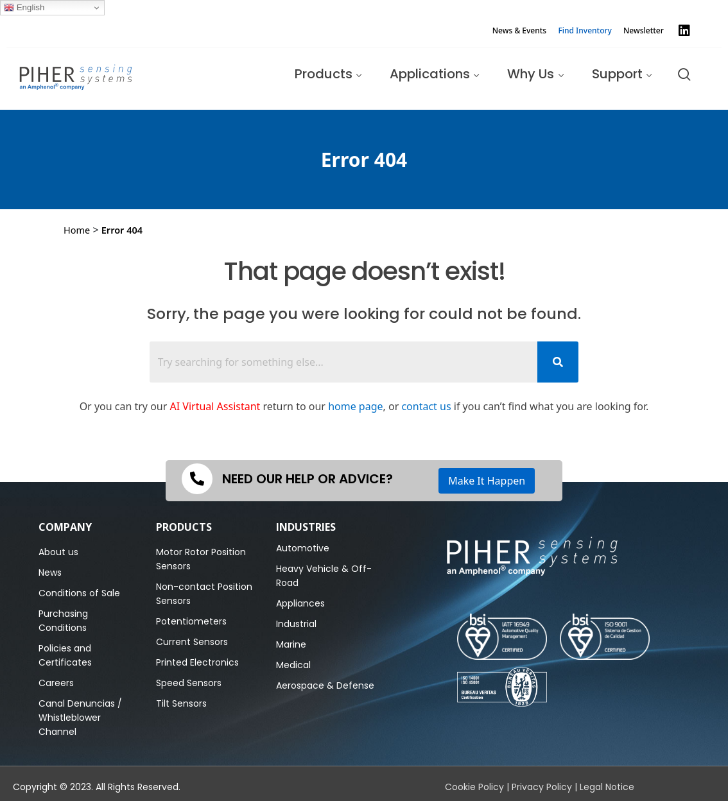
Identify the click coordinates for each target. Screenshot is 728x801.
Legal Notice (607, 786)
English (24, 8)
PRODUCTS (184, 527)
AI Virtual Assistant (215, 406)
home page (355, 406)
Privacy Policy (542, 786)
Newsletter (643, 30)
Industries (306, 527)
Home (77, 229)
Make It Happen (486, 481)
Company (65, 527)
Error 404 (122, 229)
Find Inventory (585, 30)
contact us (426, 406)
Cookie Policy (474, 786)
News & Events (519, 30)
